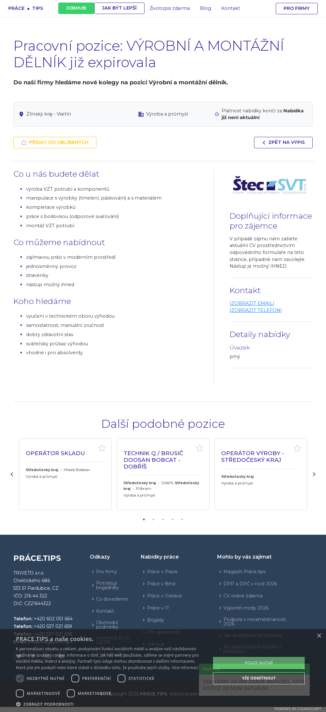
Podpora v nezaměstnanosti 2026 (254, 621)
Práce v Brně (161, 584)
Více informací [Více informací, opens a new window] (185, 667)
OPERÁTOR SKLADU (55, 453)
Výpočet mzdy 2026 (245, 608)
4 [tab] (172, 519)
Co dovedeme (112, 599)
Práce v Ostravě (164, 596)
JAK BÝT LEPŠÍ (119, 8)
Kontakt (230, 8)
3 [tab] (163, 519)
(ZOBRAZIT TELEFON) (256, 310)
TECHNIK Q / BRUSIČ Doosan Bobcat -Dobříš (153, 459)
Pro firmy (297, 8)
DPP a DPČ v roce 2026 (250, 584)
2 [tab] (153, 519)
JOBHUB (76, 8)
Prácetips (25, 8)
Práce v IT (158, 608)
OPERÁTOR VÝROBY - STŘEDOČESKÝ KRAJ (252, 456)
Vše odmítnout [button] (258, 678)
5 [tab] (182, 519)
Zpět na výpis (283, 142)
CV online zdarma (243, 596)
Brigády (155, 620)
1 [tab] (144, 519)
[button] (110, 704)
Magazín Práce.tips (244, 571)
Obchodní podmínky (107, 624)
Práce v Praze (162, 571)
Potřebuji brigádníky (107, 585)
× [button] (318, 636)
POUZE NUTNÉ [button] (258, 663)
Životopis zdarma (170, 8)
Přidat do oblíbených (55, 142)
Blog (205, 8)
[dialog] (163, 670)
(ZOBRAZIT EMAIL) (252, 303)
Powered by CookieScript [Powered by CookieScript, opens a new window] (297, 708)
